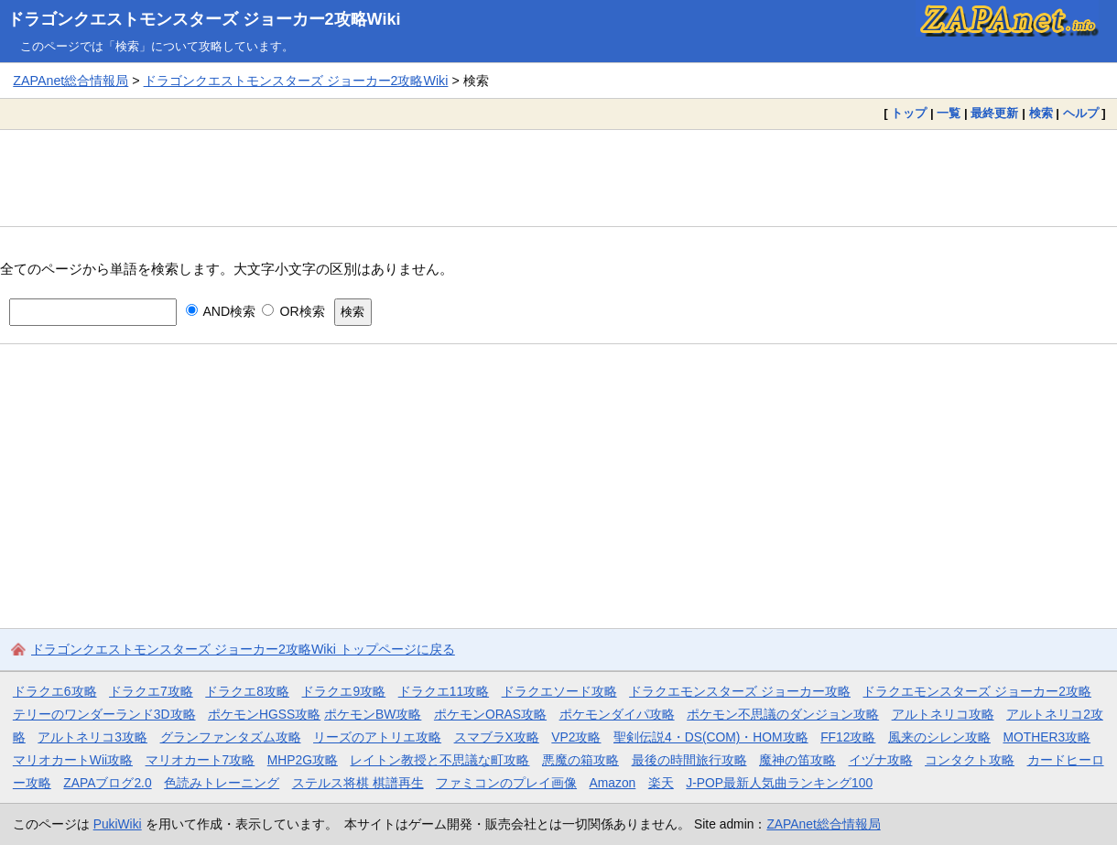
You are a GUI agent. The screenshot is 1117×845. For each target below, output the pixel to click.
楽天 (661, 782)
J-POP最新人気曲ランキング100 (779, 782)
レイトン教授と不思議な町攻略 (439, 760)
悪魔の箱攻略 (580, 760)
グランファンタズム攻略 (230, 737)
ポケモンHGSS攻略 (264, 714)
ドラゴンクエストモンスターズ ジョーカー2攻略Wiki (204, 19)
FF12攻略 (847, 737)
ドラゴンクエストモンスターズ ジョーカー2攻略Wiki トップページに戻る (243, 649)
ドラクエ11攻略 (443, 691)
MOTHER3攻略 (1046, 737)
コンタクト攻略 (969, 760)
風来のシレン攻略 (939, 737)
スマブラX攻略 (496, 737)
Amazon (613, 782)
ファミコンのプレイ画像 (506, 782)
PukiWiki (117, 824)
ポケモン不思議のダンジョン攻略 (783, 714)
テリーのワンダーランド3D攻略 (104, 714)
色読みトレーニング (221, 782)
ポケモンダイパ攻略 (617, 714)
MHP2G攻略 (302, 760)
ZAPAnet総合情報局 (70, 80)
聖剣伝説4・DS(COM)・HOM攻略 (710, 737)
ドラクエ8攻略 (247, 691)
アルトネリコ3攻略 (92, 737)
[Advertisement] (558, 177)
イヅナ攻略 (881, 760)
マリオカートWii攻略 (73, 760)
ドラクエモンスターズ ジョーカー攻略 (740, 691)
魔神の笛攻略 (797, 760)
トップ (909, 113)
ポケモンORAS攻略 (490, 714)
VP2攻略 (576, 737)
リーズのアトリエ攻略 (377, 737)
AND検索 (221, 311)
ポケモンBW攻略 (372, 714)
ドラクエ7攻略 (151, 691)
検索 (1041, 113)
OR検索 (293, 311)
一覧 (948, 113)
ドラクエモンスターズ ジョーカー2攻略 (976, 691)
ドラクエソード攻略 (559, 691)
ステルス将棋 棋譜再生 (358, 782)
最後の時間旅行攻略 (689, 760)
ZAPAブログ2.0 (107, 782)
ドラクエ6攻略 (55, 691)
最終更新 (994, 113)
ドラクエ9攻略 (343, 691)
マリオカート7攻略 (200, 760)
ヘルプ (1081, 113)
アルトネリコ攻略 (943, 714)
